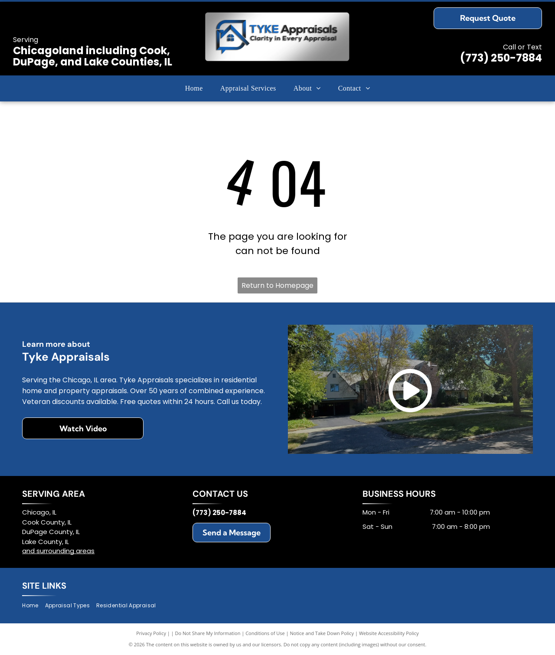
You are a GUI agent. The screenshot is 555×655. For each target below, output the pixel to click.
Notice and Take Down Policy (322, 633)
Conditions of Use (265, 633)
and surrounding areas (58, 550)
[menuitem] (194, 88)
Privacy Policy (151, 633)
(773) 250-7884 (501, 58)
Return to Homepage (277, 285)
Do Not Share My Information (208, 633)
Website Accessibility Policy (389, 633)
